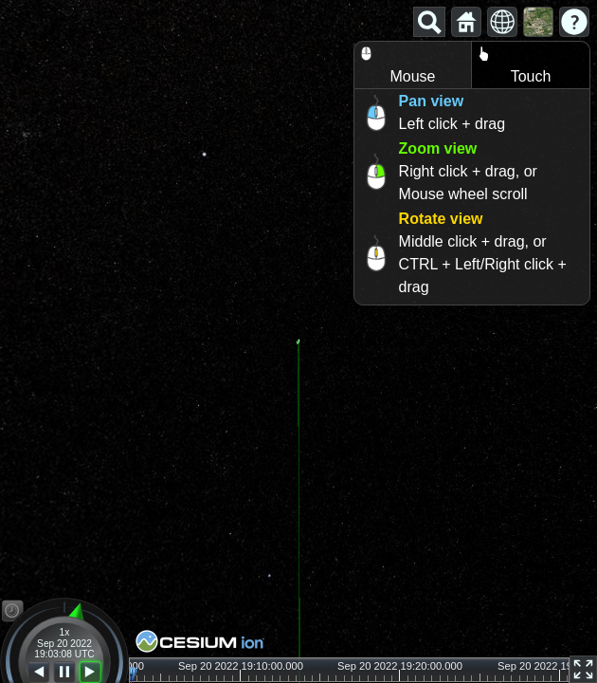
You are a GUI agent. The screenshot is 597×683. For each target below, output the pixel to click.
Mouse (395, 63)
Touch (511, 63)
